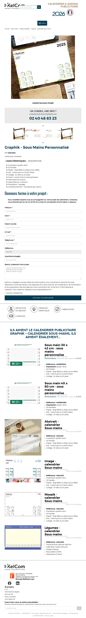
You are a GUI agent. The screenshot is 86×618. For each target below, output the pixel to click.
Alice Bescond (10, 599)
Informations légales (12, 592)
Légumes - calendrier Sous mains (53, 531)
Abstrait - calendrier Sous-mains (53, 425)
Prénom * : (9, 208)
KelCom (18, 613)
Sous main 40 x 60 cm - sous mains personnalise (56, 388)
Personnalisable (24, 28)
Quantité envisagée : (13, 256)
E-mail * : (8, 232)
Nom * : (8, 216)
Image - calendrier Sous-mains (53, 464)
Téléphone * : (10, 240)
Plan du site (9, 594)
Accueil (7, 28)
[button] (43, 126)
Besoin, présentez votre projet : (17, 264)
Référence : (9, 248)
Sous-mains (14, 28)
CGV (6, 589)
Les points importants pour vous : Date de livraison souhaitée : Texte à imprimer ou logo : (43, 273)
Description (34, 161)
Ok (79, 608)
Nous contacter (10, 597)
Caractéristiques (16, 161)
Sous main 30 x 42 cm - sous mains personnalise (56, 350)
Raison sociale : (11, 224)
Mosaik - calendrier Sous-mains (53, 498)
